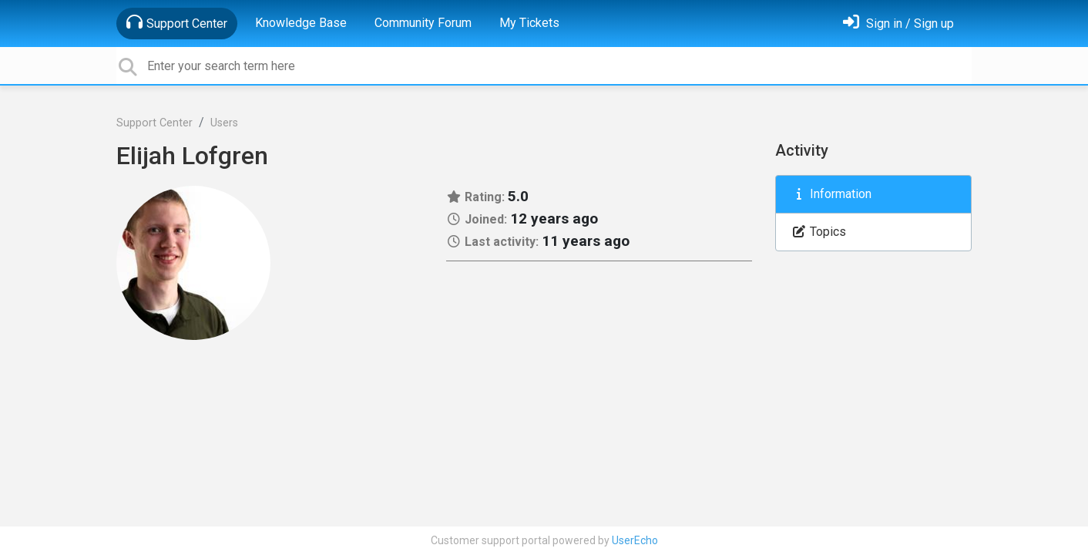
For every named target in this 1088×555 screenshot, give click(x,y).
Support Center (176, 22)
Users (224, 123)
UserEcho (635, 540)
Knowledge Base (301, 22)
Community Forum (423, 22)
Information (831, 194)
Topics (818, 231)
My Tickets (529, 22)
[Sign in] (898, 23)
